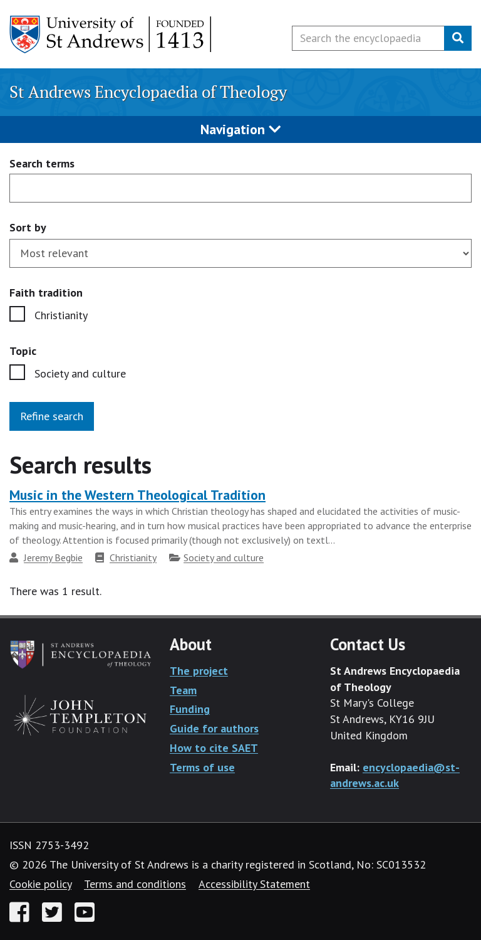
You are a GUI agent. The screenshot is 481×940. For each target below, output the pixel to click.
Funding (190, 709)
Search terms (42, 164)
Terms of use (202, 767)
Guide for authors (214, 728)
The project (199, 670)
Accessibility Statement (254, 884)
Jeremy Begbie (53, 557)
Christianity (61, 315)
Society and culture (80, 373)
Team (183, 690)
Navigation (240, 129)
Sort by (27, 227)
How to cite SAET (214, 748)
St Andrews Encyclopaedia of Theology (148, 92)
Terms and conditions (135, 884)
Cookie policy (40, 884)
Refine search (51, 416)
